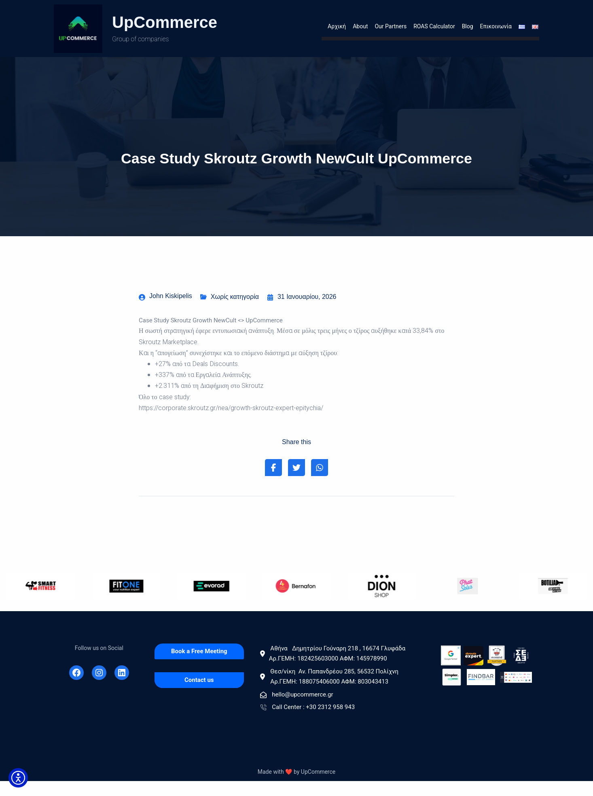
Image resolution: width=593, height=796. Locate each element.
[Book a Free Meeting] (199, 667)
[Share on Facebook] (271, 482)
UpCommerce (164, 22)
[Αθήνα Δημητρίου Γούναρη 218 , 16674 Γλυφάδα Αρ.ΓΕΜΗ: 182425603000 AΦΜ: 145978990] (346, 669)
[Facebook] (76, 687)
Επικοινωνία (496, 28)
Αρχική (337, 28)
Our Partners (391, 28)
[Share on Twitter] (296, 482)
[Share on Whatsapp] (321, 482)
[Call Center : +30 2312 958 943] (346, 723)
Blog (467, 28)
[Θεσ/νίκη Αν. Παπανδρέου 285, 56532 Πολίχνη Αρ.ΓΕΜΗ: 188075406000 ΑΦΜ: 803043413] (346, 692)
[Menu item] (519, 29)
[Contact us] (199, 695)
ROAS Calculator (434, 28)
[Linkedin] (121, 687)
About (360, 28)
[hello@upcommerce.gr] (346, 710)
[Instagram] (99, 687)
